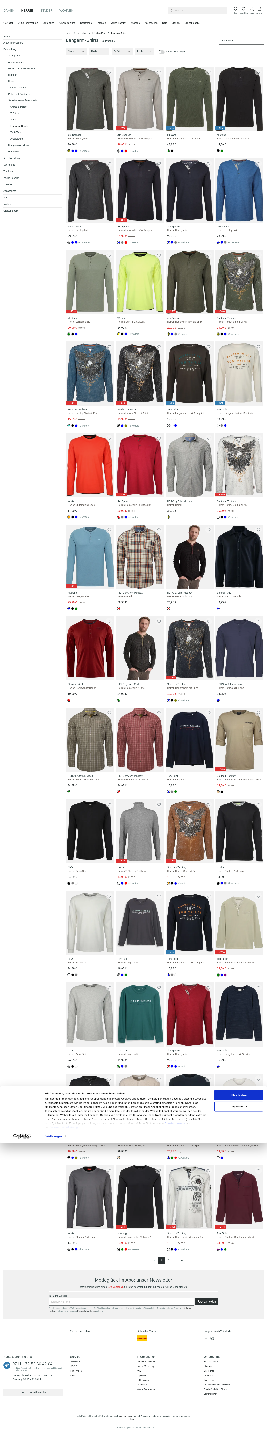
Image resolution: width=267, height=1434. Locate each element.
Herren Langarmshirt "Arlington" (184, 1145)
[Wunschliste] (243, 10)
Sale (5, 197)
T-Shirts (14, 113)
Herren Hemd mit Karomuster (83, 779)
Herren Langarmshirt (79, 321)
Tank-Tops (15, 132)
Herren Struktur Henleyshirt (131, 1145)
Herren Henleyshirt (78, 138)
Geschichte (209, 1371)
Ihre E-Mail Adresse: (58, 1296)
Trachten (8, 171)
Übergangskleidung (18, 145)
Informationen (146, 1356)
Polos (13, 119)
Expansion (208, 1375)
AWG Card (75, 1366)
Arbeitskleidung (16, 62)
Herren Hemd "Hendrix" (229, 596)
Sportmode (9, 164)
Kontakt (73, 1375)
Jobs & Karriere (211, 1362)
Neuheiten (8, 36)
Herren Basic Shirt (77, 871)
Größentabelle (11, 210)
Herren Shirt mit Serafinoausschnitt (235, 962)
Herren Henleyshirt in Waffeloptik (134, 138)
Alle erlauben (239, 1386)
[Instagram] (212, 1339)
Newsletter (75, 1362)
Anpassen (239, 1397)
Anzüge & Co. (15, 55)
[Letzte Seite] (181, 1260)
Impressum (142, 1375)
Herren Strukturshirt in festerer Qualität (237, 1145)
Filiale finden (76, 1371)
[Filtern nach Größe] (122, 51)
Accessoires (9, 191)
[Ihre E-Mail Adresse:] (121, 1301)
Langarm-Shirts (19, 126)
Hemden (12, 74)
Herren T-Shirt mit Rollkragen (132, 871)
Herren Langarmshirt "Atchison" (184, 138)
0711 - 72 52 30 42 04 (32, 1364)
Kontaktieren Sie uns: (18, 1356)
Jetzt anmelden (206, 1301)
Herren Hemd (174, 505)
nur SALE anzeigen (176, 51)
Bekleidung (9, 49)
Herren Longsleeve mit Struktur (233, 1054)
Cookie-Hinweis (174, 1414)
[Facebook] (207, 1339)
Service (75, 1356)
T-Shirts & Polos (17, 106)
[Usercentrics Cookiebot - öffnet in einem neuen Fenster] (22, 1427)
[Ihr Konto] (252, 10)
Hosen (11, 81)
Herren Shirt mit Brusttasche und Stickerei (239, 779)
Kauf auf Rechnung (145, 1366)
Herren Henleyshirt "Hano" (181, 596)
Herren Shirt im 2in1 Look (131, 321)
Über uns (208, 1366)
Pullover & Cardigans (19, 94)
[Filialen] (235, 10)
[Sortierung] (241, 40)
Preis (144, 51)
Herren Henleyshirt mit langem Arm (86, 1145)
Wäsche (7, 184)
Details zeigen (53, 1427)
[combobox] (201, 10)
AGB (139, 1371)
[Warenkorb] (260, 10)
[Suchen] (171, 10)
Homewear (14, 151)
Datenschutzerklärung (63, 1418)
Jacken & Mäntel (17, 87)
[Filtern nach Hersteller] (76, 51)
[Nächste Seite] (175, 1260)
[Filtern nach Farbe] (99, 51)
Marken (7, 204)
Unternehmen (213, 1356)
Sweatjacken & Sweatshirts (22, 100)
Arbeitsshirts (16, 138)
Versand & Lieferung (146, 1362)
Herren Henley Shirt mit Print (232, 321)
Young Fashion (11, 178)
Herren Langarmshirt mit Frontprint (185, 413)
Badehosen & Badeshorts (21, 68)
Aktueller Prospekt (13, 42)
